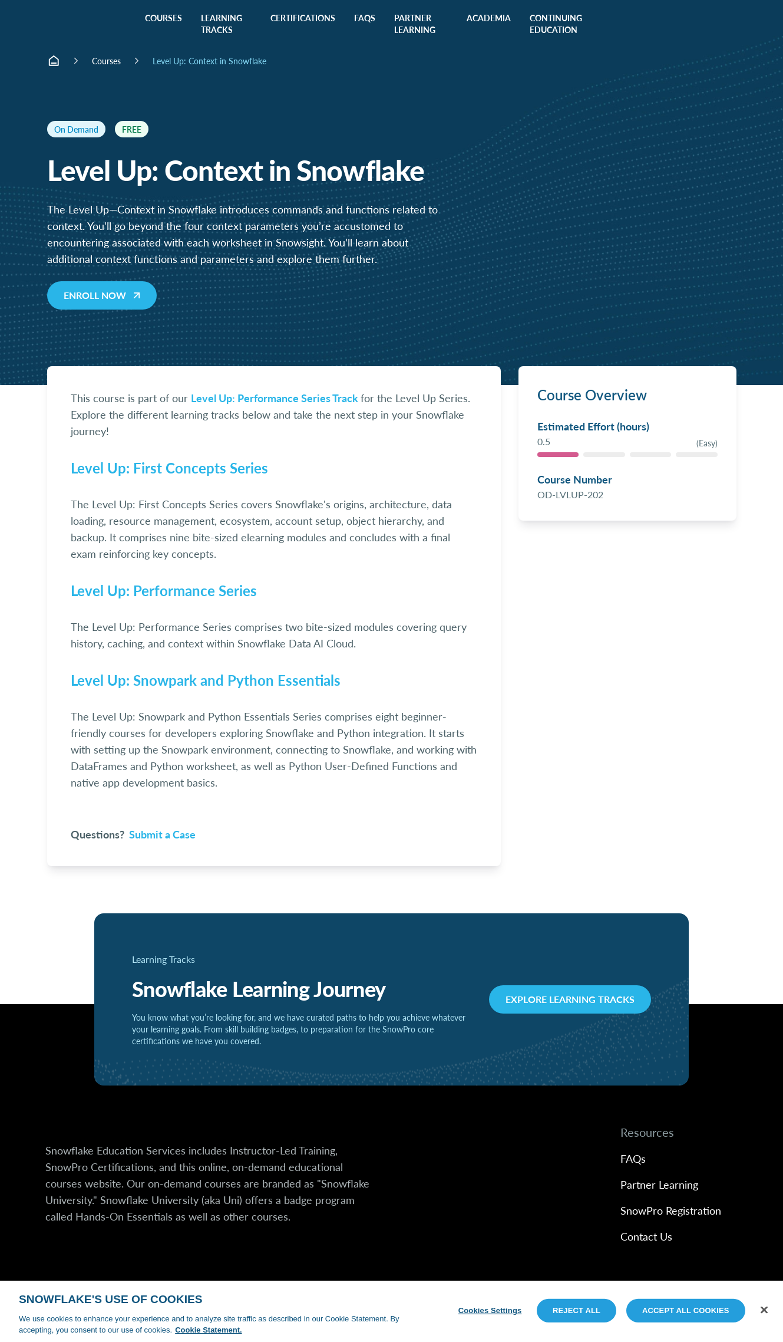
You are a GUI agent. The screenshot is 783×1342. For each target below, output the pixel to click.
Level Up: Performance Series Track (274, 397)
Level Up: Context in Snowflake (209, 61)
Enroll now (103, 295)
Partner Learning (659, 1184)
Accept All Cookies (685, 1310)
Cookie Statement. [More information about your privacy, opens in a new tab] (208, 1329)
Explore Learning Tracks (570, 999)
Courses (106, 61)
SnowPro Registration (670, 1210)
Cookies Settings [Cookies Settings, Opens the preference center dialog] (490, 1310)
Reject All (576, 1310)
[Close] (764, 1310)
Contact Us (646, 1236)
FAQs (633, 1158)
